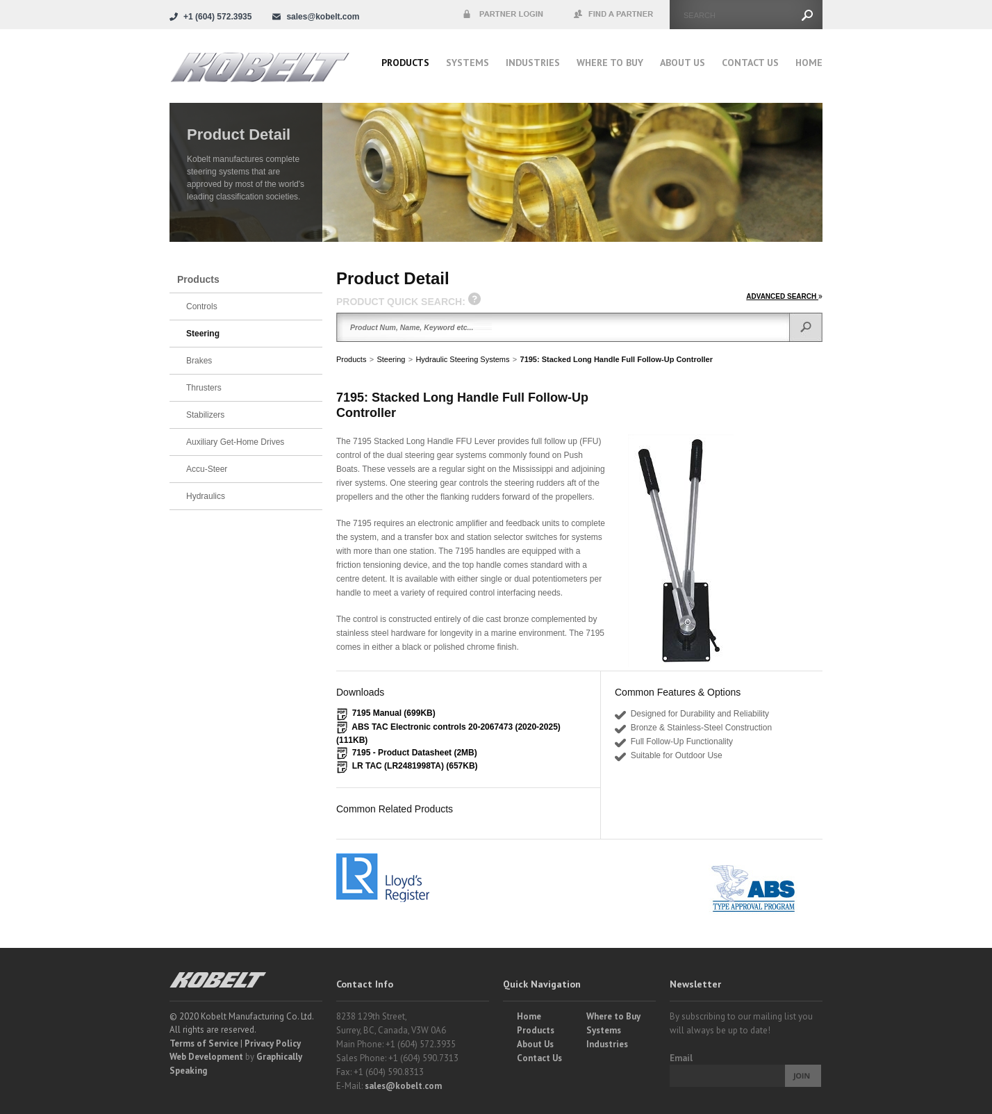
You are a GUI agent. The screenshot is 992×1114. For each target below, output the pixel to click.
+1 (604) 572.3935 (217, 17)
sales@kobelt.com (403, 1086)
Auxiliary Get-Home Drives (235, 442)
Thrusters (204, 388)
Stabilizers (205, 415)
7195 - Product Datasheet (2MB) (414, 752)
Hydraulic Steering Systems (462, 359)
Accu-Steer (206, 469)
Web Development (206, 1057)
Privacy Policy (273, 1043)
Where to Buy (613, 1016)
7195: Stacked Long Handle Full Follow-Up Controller (616, 359)
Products (405, 62)
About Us (682, 62)
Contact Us (750, 62)
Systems (467, 62)
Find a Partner (614, 14)
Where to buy (610, 62)
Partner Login (503, 14)
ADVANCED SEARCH (784, 296)
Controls (201, 306)
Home (808, 62)
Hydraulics (205, 496)
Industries (533, 62)
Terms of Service (204, 1043)
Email (681, 1058)
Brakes (199, 361)
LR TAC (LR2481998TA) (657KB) (415, 766)
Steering (391, 359)
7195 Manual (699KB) (394, 713)
